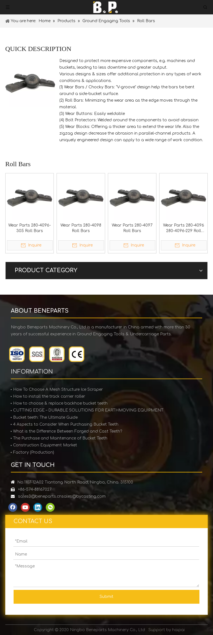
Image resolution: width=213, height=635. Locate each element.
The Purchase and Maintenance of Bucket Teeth (60, 438)
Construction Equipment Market (45, 445)
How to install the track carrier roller (49, 396)
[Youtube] (25, 507)
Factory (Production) (33, 452)
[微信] (50, 507)
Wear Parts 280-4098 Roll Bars (80, 228)
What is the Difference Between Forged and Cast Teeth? (67, 431)
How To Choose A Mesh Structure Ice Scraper (58, 389)
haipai (178, 630)
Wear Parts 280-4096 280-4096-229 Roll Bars (183, 228)
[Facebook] (12, 507)
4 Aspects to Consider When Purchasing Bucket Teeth (65, 424)
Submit (106, 597)
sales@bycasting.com (84, 496)
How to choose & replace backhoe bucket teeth (60, 403)
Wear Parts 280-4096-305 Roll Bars (29, 228)
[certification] (46, 354)
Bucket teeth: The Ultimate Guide (45, 417)
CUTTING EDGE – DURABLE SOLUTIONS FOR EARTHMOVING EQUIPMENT (88, 410)
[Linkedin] (37, 507)
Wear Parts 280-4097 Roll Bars (132, 228)
